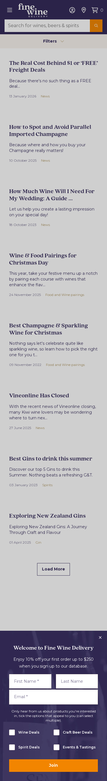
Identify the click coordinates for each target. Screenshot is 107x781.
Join (53, 765)
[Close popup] (100, 637)
